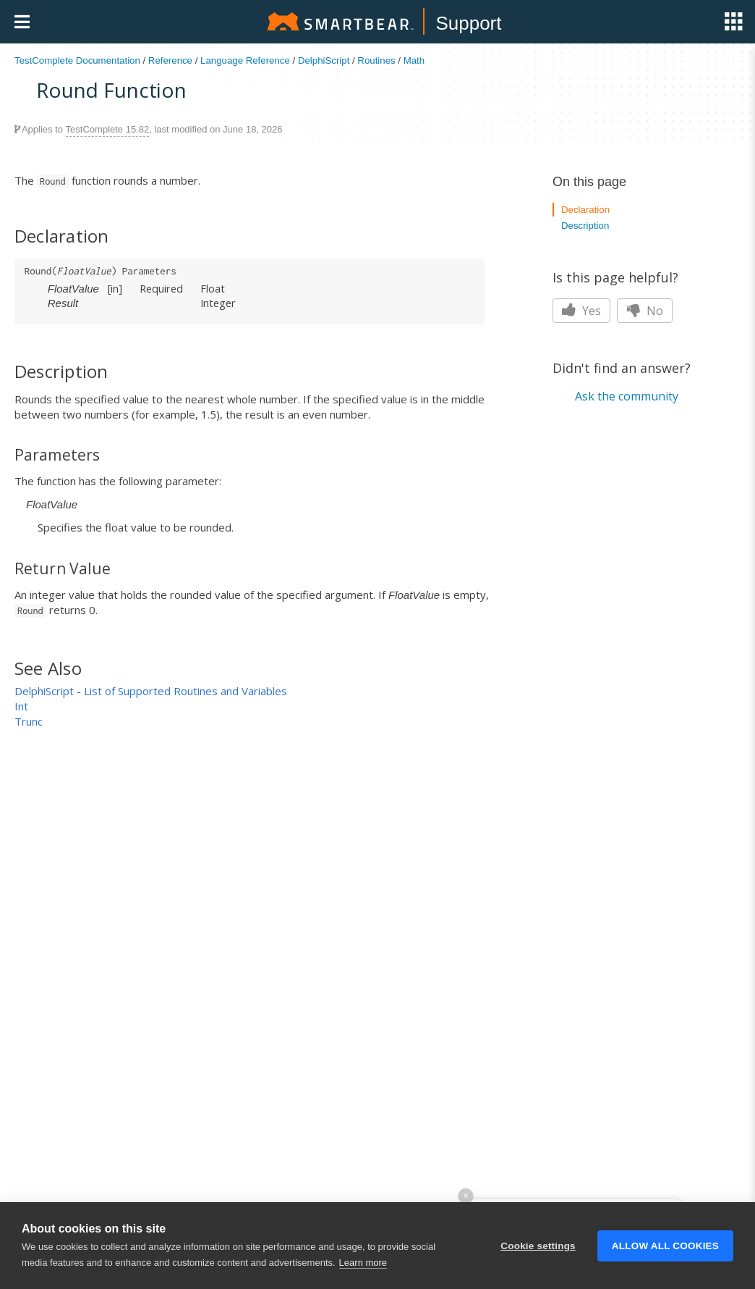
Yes (581, 311)
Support (468, 23)
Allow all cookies (665, 1268)
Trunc (28, 721)
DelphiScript (323, 60)
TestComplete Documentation (77, 60)
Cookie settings (538, 1268)
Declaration (585, 209)
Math (414, 60)
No (644, 311)
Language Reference (245, 60)
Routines (376, 60)
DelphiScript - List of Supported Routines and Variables (150, 691)
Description (585, 225)
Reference (170, 60)
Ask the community (626, 396)
